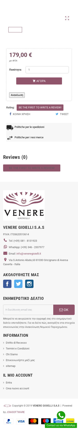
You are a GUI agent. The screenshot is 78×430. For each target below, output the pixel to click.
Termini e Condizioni (17, 348)
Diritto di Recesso (16, 342)
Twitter (18, 284)
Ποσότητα (15, 69)
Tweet (62, 114)
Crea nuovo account (17, 388)
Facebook (7, 284)
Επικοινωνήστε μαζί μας (20, 360)
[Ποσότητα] (47, 69)
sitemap (10, 366)
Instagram (29, 284)
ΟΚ (63, 310)
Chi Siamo (12, 354)
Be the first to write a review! (40, 107)
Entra (9, 382)
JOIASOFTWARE (15, 412)
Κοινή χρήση (19, 114)
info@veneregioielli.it (28, 253)
